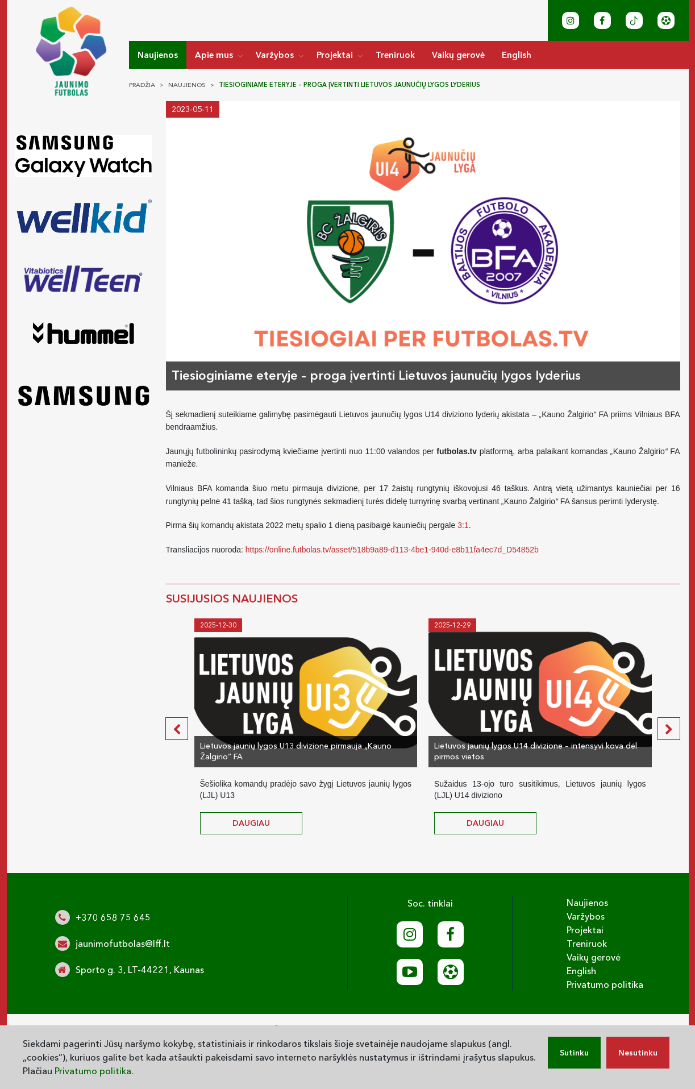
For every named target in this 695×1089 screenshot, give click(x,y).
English (516, 54)
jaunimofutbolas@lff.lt (123, 943)
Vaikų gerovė (458, 54)
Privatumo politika (605, 984)
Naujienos (158, 54)
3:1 (462, 525)
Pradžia (142, 85)
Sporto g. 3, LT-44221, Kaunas (140, 969)
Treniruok (395, 54)
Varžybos (275, 54)
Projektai (335, 54)
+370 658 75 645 (113, 917)
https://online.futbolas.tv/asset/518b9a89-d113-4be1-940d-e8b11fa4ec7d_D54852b (392, 549)
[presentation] (176, 728)
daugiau (251, 823)
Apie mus (214, 54)
